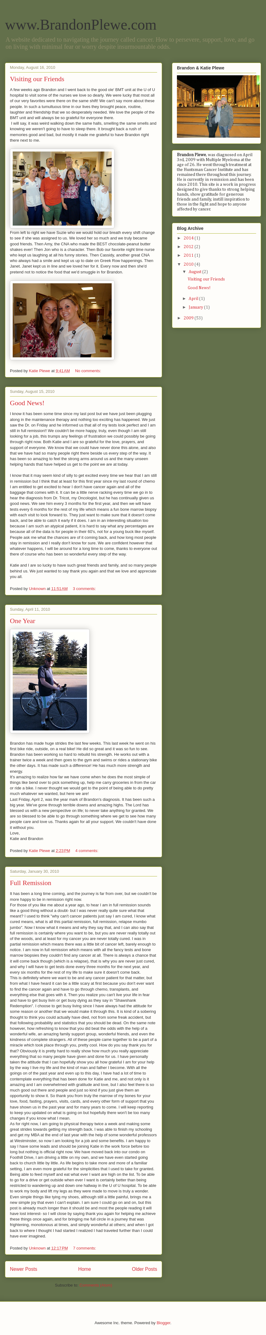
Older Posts (144, 1269)
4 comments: (87, 850)
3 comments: (85, 588)
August (195, 272)
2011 (189, 255)
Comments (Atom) (95, 1285)
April (194, 299)
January (196, 307)
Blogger (163, 1322)
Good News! (27, 403)
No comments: (88, 370)
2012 (189, 247)
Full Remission (30, 883)
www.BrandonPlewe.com (81, 24)
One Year (22, 621)
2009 (189, 318)
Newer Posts (23, 1269)
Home (84, 1269)
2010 (189, 264)
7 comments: (85, 1248)
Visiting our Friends (37, 79)
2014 (189, 238)
